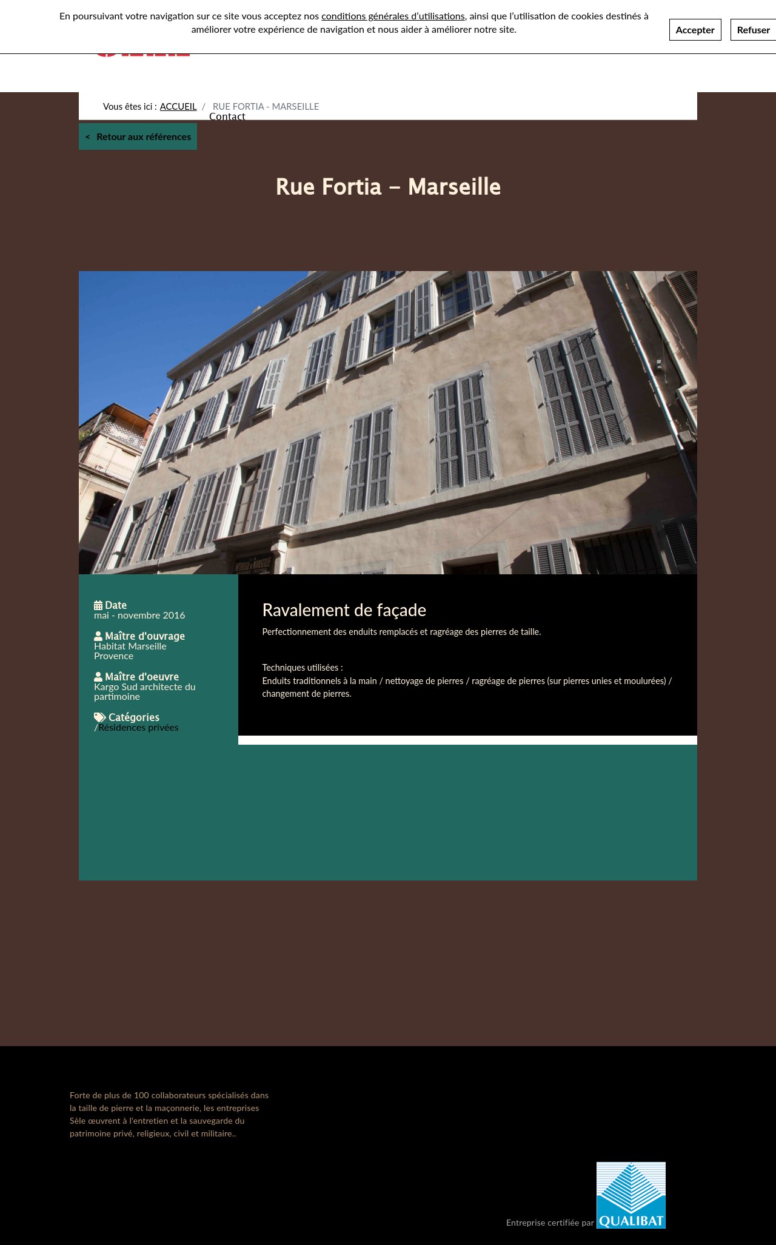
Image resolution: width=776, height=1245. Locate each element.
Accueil (178, 106)
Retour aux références (143, 136)
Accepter (695, 26)
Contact (227, 116)
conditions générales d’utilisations (392, 12)
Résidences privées (138, 727)
